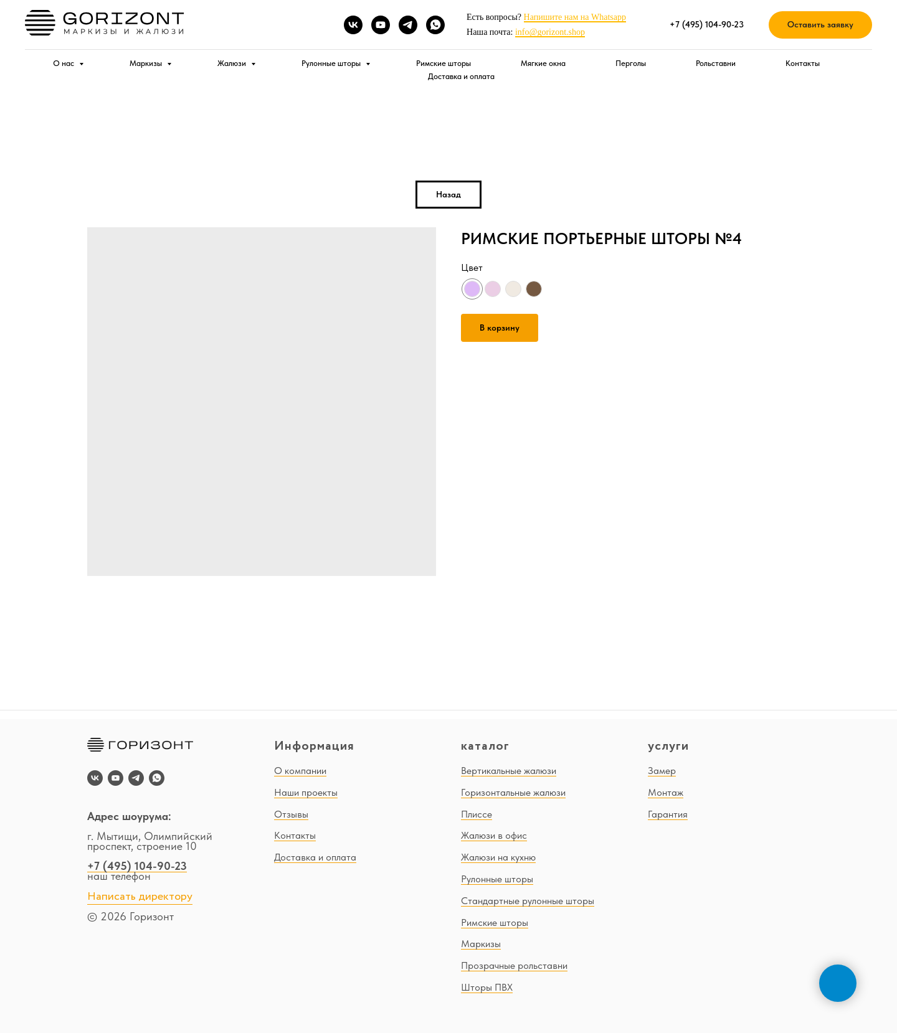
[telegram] (408, 25)
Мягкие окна (543, 63)
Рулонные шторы (332, 63)
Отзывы (291, 814)
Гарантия (668, 814)
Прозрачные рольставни (514, 965)
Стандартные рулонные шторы (527, 901)
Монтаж (665, 792)
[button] (820, 25)
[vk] (353, 25)
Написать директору (139, 897)
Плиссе (476, 814)
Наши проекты (306, 792)
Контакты (802, 63)
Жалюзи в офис (494, 835)
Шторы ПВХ (487, 987)
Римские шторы (443, 63)
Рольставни (716, 63)
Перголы (630, 63)
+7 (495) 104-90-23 (137, 865)
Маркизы (147, 63)
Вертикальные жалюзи (508, 770)
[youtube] (380, 25)
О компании (300, 770)
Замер (662, 770)
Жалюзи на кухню (498, 857)
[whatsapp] (435, 25)
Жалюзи (232, 63)
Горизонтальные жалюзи (513, 792)
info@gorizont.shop (550, 32)
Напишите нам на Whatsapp (575, 17)
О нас (64, 63)
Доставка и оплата (461, 76)
